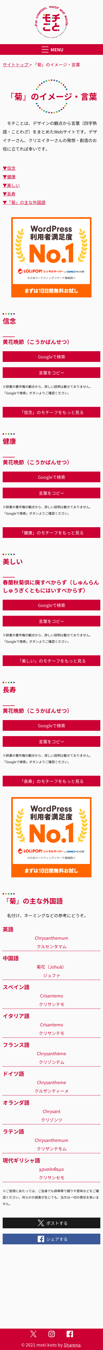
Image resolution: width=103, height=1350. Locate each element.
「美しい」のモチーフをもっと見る (51, 660)
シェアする (52, 1239)
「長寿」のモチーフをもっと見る (52, 781)
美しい (13, 185)
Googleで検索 (51, 356)
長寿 (11, 193)
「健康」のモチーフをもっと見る (52, 532)
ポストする (52, 1223)
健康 (11, 176)
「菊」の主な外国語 (26, 202)
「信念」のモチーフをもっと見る (52, 412)
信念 (11, 168)
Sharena (72, 1344)
